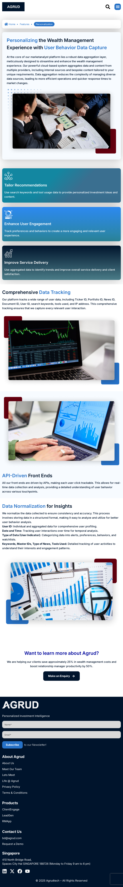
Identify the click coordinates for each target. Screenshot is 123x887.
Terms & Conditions (14, 792)
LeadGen (8, 815)
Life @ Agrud (10, 781)
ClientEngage (10, 809)
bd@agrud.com (12, 838)
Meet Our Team (12, 769)
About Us (8, 763)
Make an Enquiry (61, 676)
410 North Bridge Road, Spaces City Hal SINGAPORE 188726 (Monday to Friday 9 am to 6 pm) (46, 862)
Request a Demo (12, 844)
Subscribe (12, 744)
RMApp (6, 821)
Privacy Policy (11, 786)
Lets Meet (8, 775)
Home (9, 24)
